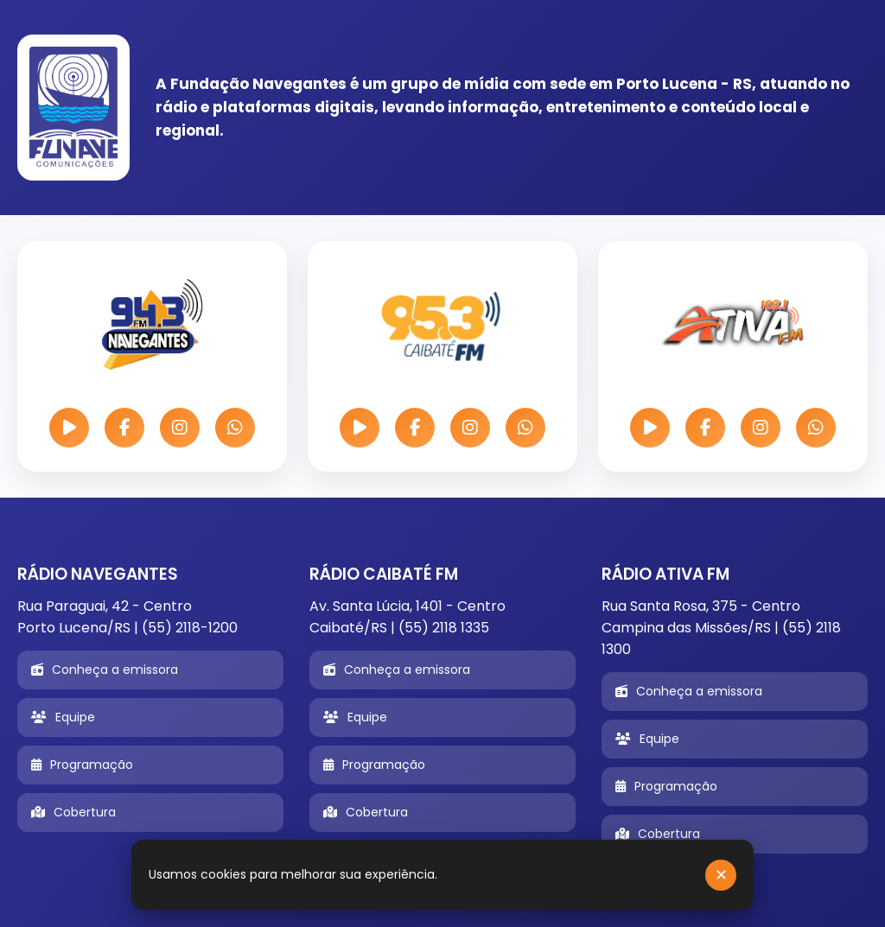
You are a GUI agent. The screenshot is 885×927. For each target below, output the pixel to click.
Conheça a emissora (104, 669)
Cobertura (73, 812)
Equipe (63, 717)
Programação (82, 764)
